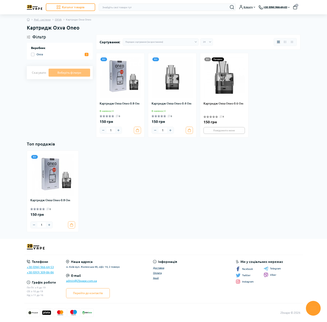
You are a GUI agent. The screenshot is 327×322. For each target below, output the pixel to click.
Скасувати (39, 72)
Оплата (157, 273)
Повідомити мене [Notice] (224, 130)
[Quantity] (111, 130)
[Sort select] (161, 42)
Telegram (272, 268)
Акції (156, 278)
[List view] (285, 42)
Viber (270, 275)
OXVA (58, 19)
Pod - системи (42, 19)
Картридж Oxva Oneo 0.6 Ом (223, 103)
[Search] (232, 7)
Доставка (158, 267)
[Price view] (292, 42)
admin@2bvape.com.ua (81, 281)
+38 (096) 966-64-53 (40, 267)
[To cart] (137, 130)
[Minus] (103, 130)
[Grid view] (278, 42)
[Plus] (118, 130)
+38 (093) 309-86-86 (40, 272)
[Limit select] (206, 42)
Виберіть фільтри (69, 72)
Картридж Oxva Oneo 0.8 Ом (119, 103)
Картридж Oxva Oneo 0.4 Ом (171, 103)
